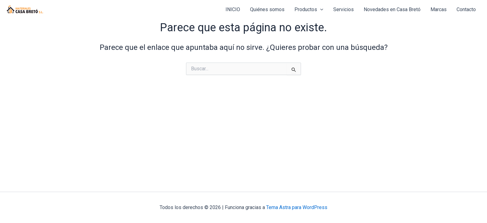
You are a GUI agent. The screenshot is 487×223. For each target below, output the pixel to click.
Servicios (343, 9)
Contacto (466, 9)
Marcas (438, 9)
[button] (320, 9)
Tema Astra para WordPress (296, 207)
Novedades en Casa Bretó (392, 9)
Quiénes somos (267, 9)
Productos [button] (308, 9)
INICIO (232, 9)
